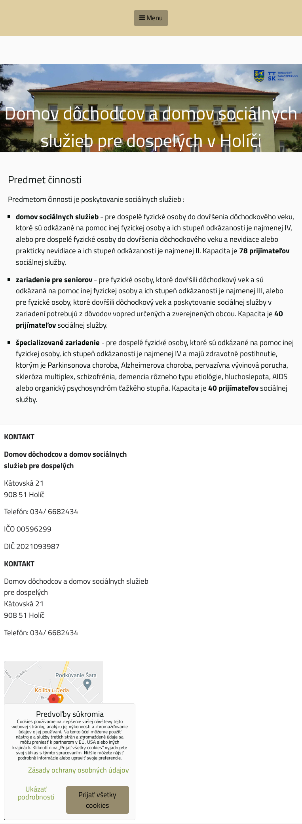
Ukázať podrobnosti (36, 793)
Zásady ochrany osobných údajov (78, 770)
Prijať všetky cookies (97, 800)
